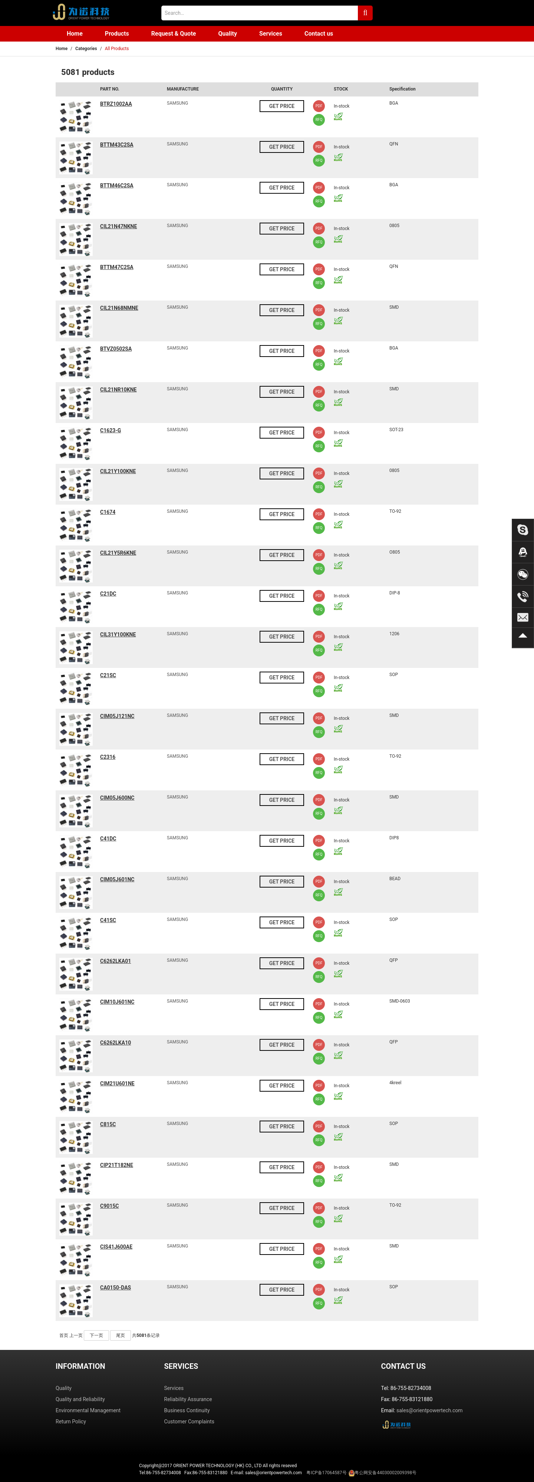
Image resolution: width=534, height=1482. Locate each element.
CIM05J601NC (117, 879)
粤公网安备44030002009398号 (385, 1472)
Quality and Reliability (80, 1399)
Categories (86, 48)
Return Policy (71, 1421)
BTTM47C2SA (117, 267)
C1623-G (110, 430)
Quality (227, 33)
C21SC (108, 675)
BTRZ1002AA (116, 104)
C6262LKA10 (115, 1043)
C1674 (107, 512)
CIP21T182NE (116, 1165)
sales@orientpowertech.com (429, 1410)
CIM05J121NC (117, 716)
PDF (319, 106)
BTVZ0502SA (116, 349)
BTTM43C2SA (117, 145)
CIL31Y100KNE (118, 634)
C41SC (108, 920)
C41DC (108, 839)
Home (75, 33)
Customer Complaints (189, 1421)
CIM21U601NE (117, 1083)
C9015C (109, 1206)
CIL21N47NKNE (118, 226)
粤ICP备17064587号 (326, 1472)
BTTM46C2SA (117, 185)
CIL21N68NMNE (119, 308)
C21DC (108, 594)
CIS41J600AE (116, 1247)
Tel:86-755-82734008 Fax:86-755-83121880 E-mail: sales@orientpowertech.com (277, 1473)
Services (270, 33)
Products (117, 33)
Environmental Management (88, 1410)
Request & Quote (173, 33)
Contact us (318, 33)
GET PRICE (281, 106)
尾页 (120, 1335)
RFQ (319, 120)
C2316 (107, 757)
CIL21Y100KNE (118, 471)
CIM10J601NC (117, 1002)
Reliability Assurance (188, 1399)
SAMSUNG (177, 103)
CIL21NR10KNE (118, 390)
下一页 (96, 1335)
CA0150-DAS (115, 1288)
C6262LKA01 (115, 961)
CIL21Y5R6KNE (118, 553)
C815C (108, 1124)
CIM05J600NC (117, 798)
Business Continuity (187, 1410)
